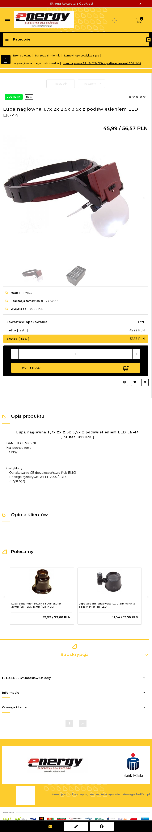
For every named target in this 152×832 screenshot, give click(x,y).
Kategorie (17, 39)
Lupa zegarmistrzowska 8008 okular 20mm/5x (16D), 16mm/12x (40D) (36, 605)
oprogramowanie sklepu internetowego (107, 794)
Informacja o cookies (63, 794)
